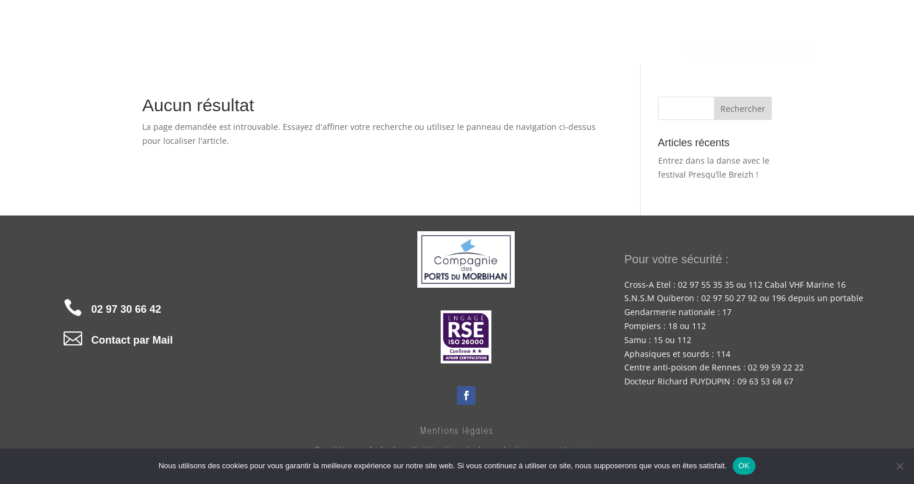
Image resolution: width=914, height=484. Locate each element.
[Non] (899, 466)
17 (727, 311)
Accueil (300, 38)
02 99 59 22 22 (776, 367)
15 (658, 339)
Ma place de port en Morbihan (749, 49)
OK (744, 465)
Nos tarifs (375, 38)
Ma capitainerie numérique (749, 18)
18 (672, 325)
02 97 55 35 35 (706, 284)
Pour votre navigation (483, 38)
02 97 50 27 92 (729, 297)
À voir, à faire (600, 38)
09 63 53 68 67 (765, 381)
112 (699, 325)
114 (723, 353)
